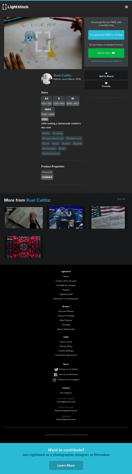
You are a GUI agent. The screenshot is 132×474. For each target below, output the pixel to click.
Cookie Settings (66, 350)
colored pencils (51, 153)
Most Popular (66, 320)
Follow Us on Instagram (68, 379)
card (46, 143)
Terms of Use (66, 341)
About (66, 276)
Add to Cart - (106, 53)
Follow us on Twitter (68, 369)
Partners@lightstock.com (66, 410)
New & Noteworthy (66, 329)
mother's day (74, 138)
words (77, 143)
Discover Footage (66, 315)
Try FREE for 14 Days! (66, 285)
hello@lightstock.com (66, 419)
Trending (66, 324)
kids (62, 148)
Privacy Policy (66, 346)
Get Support (66, 392)
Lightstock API (66, 294)
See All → (122, 199)
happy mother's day (53, 138)
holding (57, 133)
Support (66, 289)
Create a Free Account (66, 280)
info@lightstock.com (66, 401)
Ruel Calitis (62, 75)
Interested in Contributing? (66, 298)
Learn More (66, 465)
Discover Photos (66, 311)
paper (66, 143)
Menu (126, 7)
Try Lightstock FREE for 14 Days (106, 35)
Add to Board (106, 75)
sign (55, 143)
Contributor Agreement (66, 355)
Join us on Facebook (68, 374)
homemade (49, 148)
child (46, 133)
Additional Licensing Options (106, 61)
